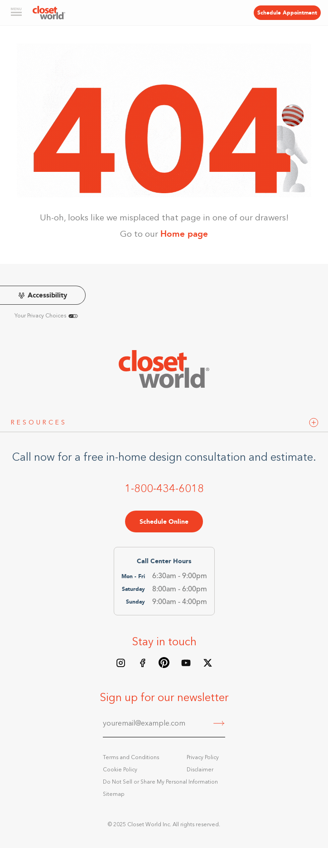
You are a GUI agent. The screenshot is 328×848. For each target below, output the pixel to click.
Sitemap (114, 794)
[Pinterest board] (164, 662)
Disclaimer (200, 770)
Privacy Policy (203, 757)
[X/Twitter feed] (207, 662)
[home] (49, 12)
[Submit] (219, 724)
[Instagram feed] (120, 662)
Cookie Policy (120, 770)
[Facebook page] (142, 662)
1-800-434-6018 (164, 489)
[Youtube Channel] (185, 662)
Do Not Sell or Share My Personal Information (160, 782)
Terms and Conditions (131, 757)
